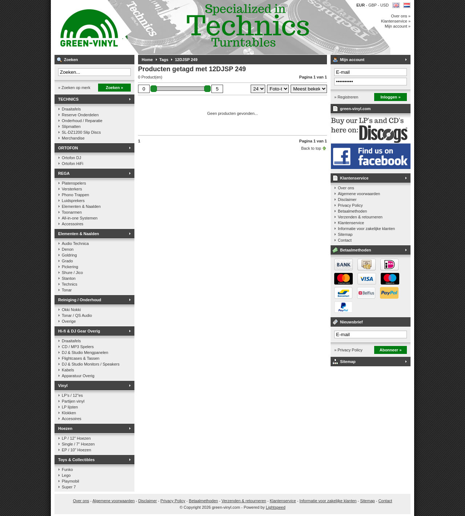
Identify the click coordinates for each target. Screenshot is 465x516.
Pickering (70, 267)
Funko (67, 469)
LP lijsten (70, 407)
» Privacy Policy (348, 350)
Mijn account (352, 59)
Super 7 (69, 487)
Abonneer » (391, 350)
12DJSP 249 (186, 59)
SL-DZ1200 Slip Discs (81, 132)
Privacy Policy (350, 205)
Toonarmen (72, 212)
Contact (345, 240)
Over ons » (401, 16)
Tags (164, 59)
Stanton (69, 278)
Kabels (68, 370)
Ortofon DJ (71, 158)
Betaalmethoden (352, 211)
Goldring (69, 255)
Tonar (67, 290)
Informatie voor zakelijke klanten (366, 228)
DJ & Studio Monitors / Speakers (91, 364)
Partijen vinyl (73, 401)
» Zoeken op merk (74, 87)
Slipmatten (71, 126)
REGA (64, 173)
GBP (373, 5)
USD (384, 5)
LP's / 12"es (72, 395)
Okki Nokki (71, 309)
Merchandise (73, 138)
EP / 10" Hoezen (76, 450)
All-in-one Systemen (79, 218)
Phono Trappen (75, 195)
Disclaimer (347, 199)
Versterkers (72, 189)
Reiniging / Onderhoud (79, 300)
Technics (69, 284)
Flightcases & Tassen (81, 358)
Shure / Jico (72, 272)
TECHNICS (68, 99)
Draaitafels (71, 109)
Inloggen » (391, 97)
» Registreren (346, 97)
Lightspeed (276, 507)
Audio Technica (75, 243)
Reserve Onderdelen (80, 115)
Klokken (69, 413)
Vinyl (63, 385)
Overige (69, 321)
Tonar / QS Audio (77, 315)
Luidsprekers (73, 200)
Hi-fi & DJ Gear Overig (79, 331)
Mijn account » (398, 26)
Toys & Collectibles (76, 459)
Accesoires (71, 418)
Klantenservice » (396, 21)
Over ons (346, 188)
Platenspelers (74, 183)
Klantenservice (354, 178)
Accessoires (72, 224)
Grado (67, 261)
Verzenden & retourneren (360, 217)
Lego (66, 475)
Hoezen (65, 428)
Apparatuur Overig (78, 376)
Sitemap (345, 234)
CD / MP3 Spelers (78, 346)
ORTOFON (68, 148)
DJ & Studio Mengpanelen (85, 352)
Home (147, 59)
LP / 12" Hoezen (76, 438)
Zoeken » (114, 87)
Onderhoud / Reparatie (82, 120)
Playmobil (70, 481)
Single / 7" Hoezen (78, 444)
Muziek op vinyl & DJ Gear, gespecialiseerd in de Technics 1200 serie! (150, 27)
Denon (67, 249)
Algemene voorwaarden (359, 194)
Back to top (311, 148)
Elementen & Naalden (81, 206)
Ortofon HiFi (72, 163)
